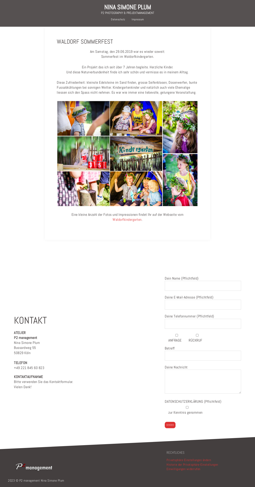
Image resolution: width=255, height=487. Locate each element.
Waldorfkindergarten (127, 219)
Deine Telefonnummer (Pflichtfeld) (203, 320)
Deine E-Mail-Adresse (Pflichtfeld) (203, 301)
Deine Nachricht (203, 380)
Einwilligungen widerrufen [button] (183, 469)
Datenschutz (118, 19)
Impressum (138, 19)
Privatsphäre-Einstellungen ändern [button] (189, 460)
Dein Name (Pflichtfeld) (203, 282)
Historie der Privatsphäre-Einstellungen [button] (192, 464)
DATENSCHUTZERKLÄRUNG (184, 401)
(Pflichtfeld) (193, 401)
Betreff (203, 352)
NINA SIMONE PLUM (127, 7)
